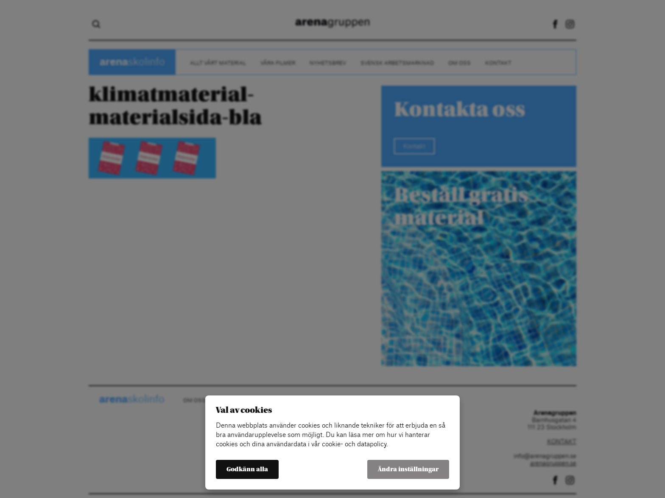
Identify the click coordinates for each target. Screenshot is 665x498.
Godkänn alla (247, 469)
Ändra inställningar (408, 469)
